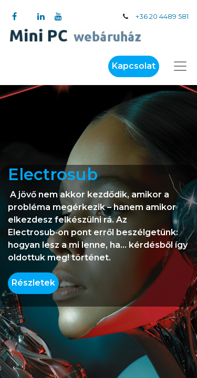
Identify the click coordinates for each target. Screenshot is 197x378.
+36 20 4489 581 (162, 16)
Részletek (33, 283)
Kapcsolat (133, 66)
